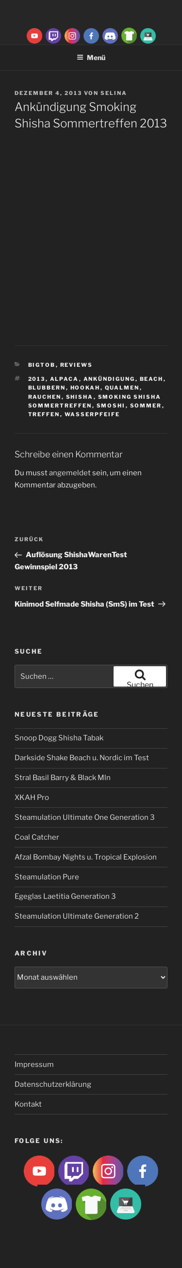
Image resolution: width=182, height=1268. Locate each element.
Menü (91, 57)
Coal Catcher (37, 837)
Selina (113, 93)
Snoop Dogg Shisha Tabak (59, 738)
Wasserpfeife (92, 414)
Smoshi (111, 405)
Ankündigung (109, 379)
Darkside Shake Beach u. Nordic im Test (82, 757)
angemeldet (70, 473)
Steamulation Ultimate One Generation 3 (85, 817)
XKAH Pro (32, 797)
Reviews (76, 364)
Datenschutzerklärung (53, 1084)
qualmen (122, 387)
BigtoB (42, 364)
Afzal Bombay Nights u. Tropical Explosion (86, 857)
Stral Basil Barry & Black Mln (63, 777)
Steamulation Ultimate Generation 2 (77, 916)
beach (152, 379)
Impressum (34, 1064)
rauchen (45, 396)
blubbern (47, 387)
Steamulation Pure (47, 877)
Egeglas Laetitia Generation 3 (65, 896)
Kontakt (28, 1104)
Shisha (80, 396)
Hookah (85, 387)
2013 (37, 379)
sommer (146, 405)
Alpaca (64, 379)
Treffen (44, 414)
